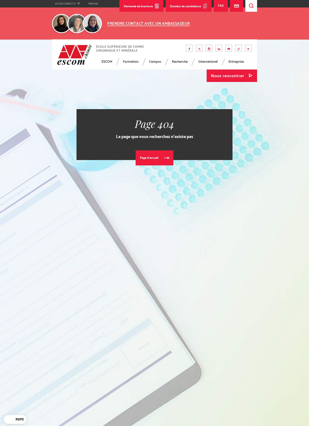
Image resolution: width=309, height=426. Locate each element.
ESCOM (107, 61)
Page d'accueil (149, 157)
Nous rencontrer (227, 75)
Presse (93, 3)
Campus (155, 61)
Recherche (180, 61)
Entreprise (236, 61)
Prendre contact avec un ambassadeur (148, 23)
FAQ (221, 5)
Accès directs (67, 3)
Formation (130, 61)
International (208, 61)
